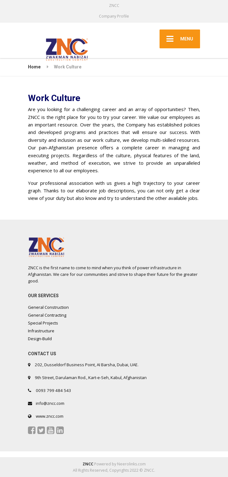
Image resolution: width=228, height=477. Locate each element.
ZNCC (88, 464)
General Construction (48, 307)
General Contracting (47, 315)
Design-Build (40, 338)
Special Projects (43, 323)
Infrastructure (41, 331)
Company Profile (114, 16)
